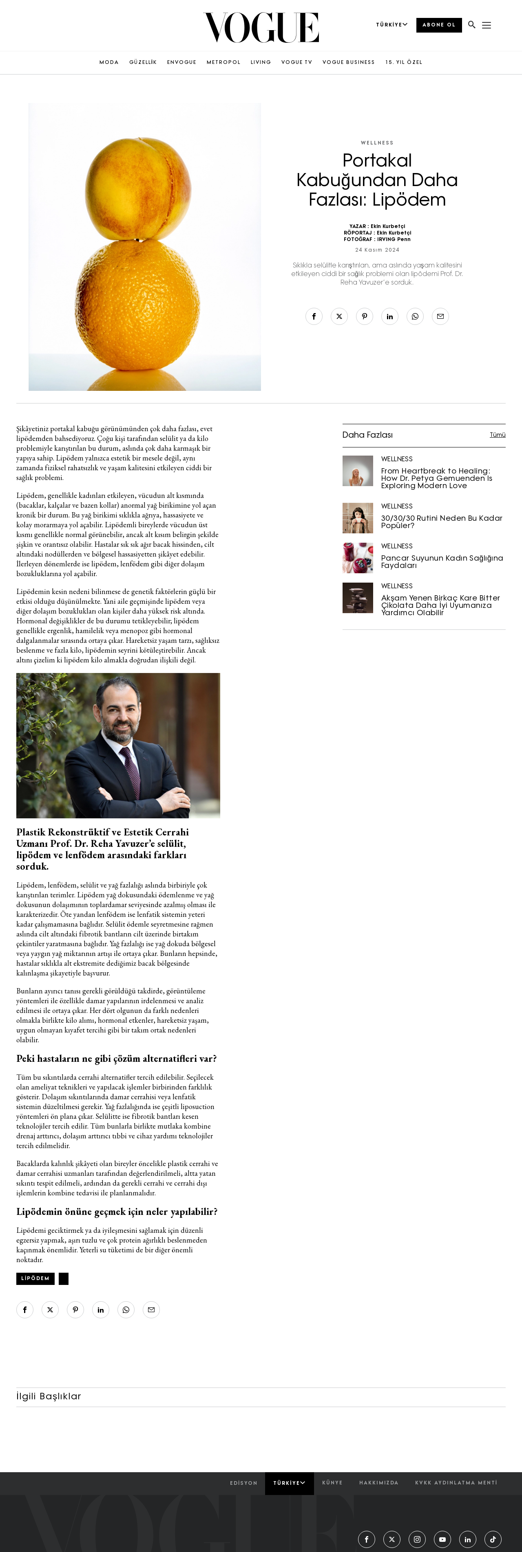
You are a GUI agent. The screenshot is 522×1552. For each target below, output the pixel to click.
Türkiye (289, 1483)
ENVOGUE (182, 62)
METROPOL (224, 62)
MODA (109, 62)
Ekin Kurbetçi (388, 226)
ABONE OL (439, 25)
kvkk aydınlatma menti (456, 1483)
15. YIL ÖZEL (403, 62)
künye (332, 1483)
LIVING (261, 62)
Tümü (498, 435)
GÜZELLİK (143, 62)
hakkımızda (379, 1483)
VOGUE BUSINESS (349, 62)
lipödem (35, 1278)
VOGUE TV (296, 62)
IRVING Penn (394, 239)
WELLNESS (377, 143)
